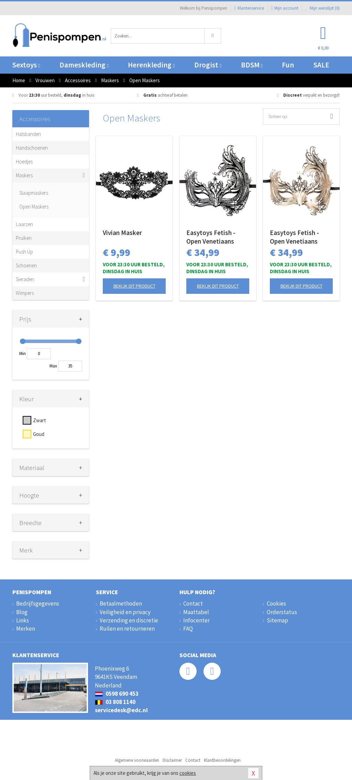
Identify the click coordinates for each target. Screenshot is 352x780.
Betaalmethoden (121, 603)
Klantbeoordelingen (222, 760)
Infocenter (196, 620)
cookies (187, 773)
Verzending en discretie (129, 620)
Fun (288, 65)
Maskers (24, 175)
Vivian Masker (122, 232)
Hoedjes (24, 161)
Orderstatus (282, 612)
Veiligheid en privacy (125, 612)
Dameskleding (84, 65)
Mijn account (284, 8)
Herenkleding (151, 65)
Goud (38, 434)
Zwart (39, 420)
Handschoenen (32, 148)
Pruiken (24, 238)
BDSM (252, 65)
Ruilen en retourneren (127, 628)
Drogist (207, 65)
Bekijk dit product (134, 286)
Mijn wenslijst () (322, 8)
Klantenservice (249, 8)
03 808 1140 (115, 702)
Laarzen (24, 224)
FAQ (188, 628)
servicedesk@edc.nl (121, 710)
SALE (321, 65)
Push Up (24, 251)
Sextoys (26, 65)
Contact (193, 603)
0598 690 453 (117, 693)
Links (22, 620)
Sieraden (25, 279)
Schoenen (26, 265)
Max (53, 366)
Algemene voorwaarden (137, 760)
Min (22, 353)
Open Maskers (33, 206)
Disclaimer (172, 760)
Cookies (276, 603)
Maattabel (196, 612)
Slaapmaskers (33, 193)
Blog (22, 612)
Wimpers (25, 293)
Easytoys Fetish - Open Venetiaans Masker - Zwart (210, 237)
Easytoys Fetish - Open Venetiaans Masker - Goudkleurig (300, 237)
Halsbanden (28, 134)
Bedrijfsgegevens (37, 603)
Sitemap (277, 620)
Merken (25, 628)
